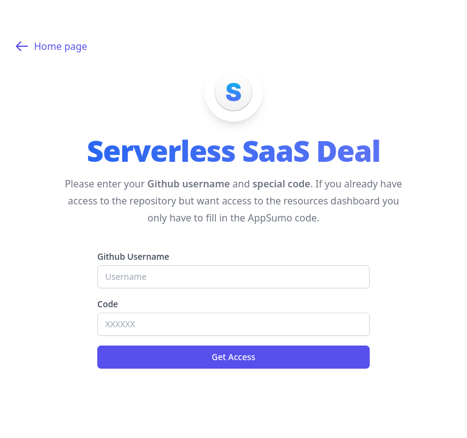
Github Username (133, 256)
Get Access (233, 357)
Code (107, 304)
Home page (51, 46)
